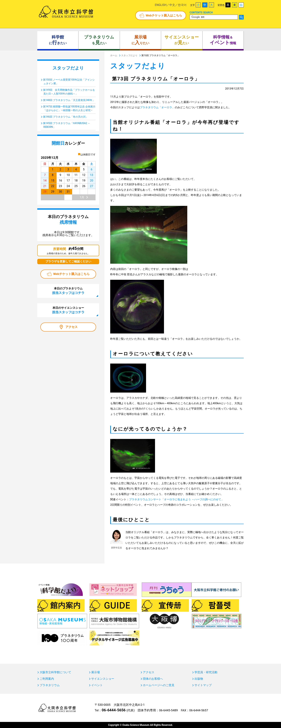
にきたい (58, 40)
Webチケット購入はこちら (164, 15)
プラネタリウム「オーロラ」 (157, 107)
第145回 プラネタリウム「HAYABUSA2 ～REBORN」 (66, 125)
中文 (172, 5)
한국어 (182, 5)
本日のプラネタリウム (68, 291)
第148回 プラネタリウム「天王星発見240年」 (69, 100)
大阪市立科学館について (55, 672)
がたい (182, 40)
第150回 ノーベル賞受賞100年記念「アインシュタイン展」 (69, 81)
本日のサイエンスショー (68, 310)
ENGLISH (160, 5)
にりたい (140, 40)
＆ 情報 (223, 40)
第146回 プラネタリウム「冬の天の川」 (65, 116)
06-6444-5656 (113, 710)
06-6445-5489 (168, 710)
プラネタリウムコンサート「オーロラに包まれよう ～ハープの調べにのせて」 (176, 499)
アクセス (71, 327)
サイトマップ (203, 685)
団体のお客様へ (153, 678)
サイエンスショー (102, 678)
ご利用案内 (47, 678)
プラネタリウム (50, 685)
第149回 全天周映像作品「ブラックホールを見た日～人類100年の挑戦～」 (69, 91)
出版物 (198, 678)
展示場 (95, 672)
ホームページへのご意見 (158, 685)
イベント (97, 685)
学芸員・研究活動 (205, 672)
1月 (82, 197)
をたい (99, 40)
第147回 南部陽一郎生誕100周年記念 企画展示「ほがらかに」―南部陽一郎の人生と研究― (69, 108)
